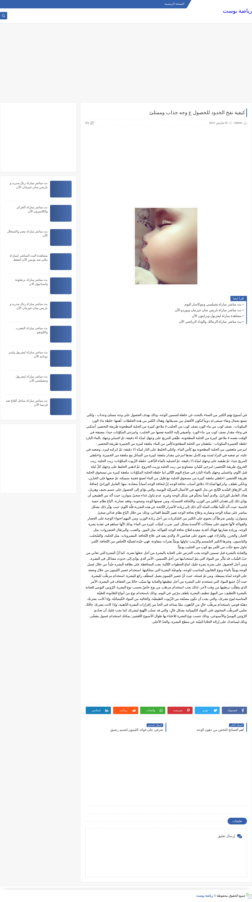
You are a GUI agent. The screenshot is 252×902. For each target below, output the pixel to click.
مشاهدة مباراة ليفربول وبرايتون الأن (216, 316)
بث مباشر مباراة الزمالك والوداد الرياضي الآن (210, 321)
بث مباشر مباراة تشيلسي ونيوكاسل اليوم (213, 304)
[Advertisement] (126, 65)
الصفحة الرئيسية (174, 4)
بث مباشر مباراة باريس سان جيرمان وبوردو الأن (208, 310)
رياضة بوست (237, 11)
